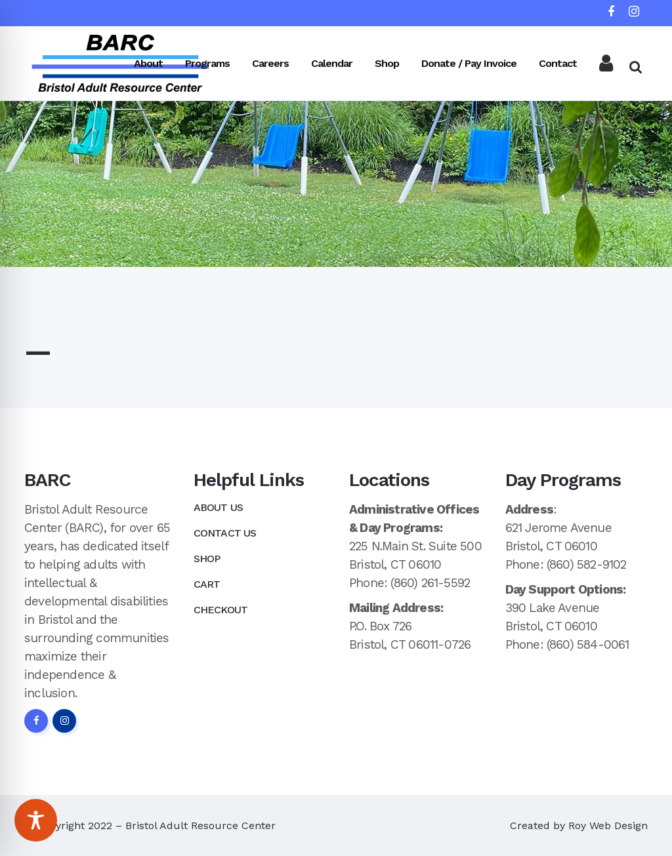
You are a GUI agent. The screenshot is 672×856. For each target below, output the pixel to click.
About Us (218, 507)
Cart (207, 584)
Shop (207, 558)
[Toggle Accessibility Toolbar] (35, 820)
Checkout (221, 609)
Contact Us (225, 533)
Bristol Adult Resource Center (200, 825)
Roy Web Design (608, 825)
